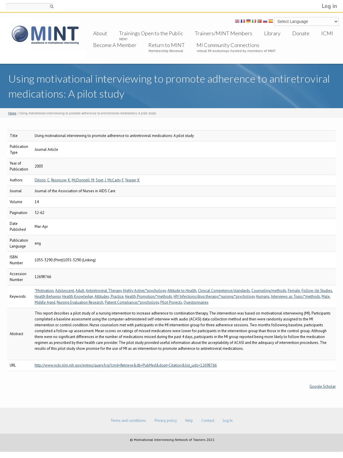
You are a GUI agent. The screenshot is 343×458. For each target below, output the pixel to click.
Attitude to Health (181, 290)
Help (189, 420)
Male (326, 296)
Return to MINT (166, 45)
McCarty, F (115, 180)
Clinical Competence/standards (224, 290)
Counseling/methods (268, 290)
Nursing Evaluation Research (80, 302)
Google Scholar (323, 386)
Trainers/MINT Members (223, 33)
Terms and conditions (128, 420)
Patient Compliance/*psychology (132, 302)
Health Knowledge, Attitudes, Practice (93, 296)
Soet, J (101, 180)
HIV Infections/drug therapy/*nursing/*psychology (214, 296)
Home (12, 113)
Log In (228, 420)
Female (294, 290)
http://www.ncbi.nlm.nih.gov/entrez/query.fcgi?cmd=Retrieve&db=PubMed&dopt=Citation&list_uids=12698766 (126, 365)
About (100, 33)
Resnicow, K (60, 180)
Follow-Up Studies (317, 290)
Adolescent (64, 290)
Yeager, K (132, 180)
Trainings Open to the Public (151, 33)
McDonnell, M (83, 180)
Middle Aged (45, 302)
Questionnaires (196, 302)
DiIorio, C (42, 180)
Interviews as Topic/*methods (295, 296)
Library (272, 33)
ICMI (327, 33)
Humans (263, 296)
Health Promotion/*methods (148, 296)
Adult (79, 290)
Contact (207, 420)
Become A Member (115, 45)
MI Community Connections (227, 45)
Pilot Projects (171, 302)
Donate (301, 33)
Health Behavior (48, 296)
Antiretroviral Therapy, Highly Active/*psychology (126, 290)
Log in (329, 5)
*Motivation (44, 290)
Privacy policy (165, 420)
